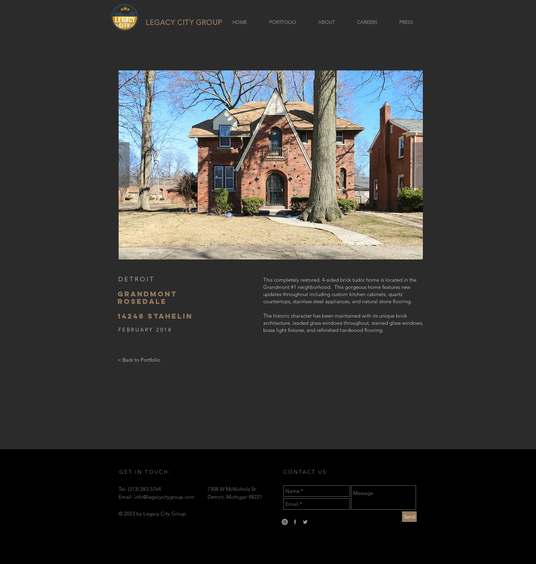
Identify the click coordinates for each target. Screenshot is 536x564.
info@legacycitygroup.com (164, 497)
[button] (271, 164)
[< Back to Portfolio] (139, 360)
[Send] (409, 516)
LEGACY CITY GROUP (184, 22)
